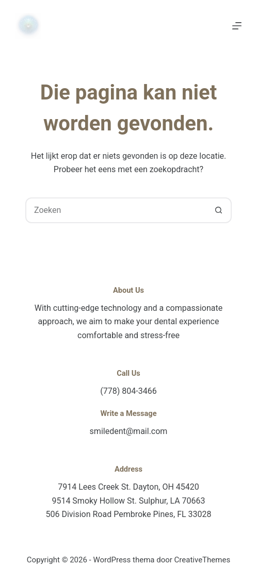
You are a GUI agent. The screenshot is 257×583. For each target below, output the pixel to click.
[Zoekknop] (219, 210)
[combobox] (116, 210)
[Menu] (237, 25)
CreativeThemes (202, 559)
